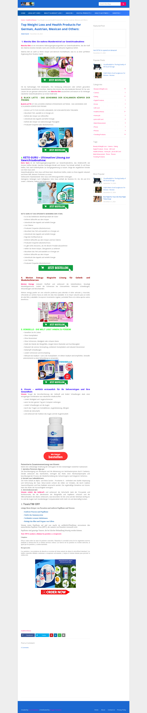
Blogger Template (56, 710)
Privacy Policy (121, 710)
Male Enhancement (110, 123)
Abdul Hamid (25, 34)
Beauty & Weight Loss (110, 89)
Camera (110, 93)
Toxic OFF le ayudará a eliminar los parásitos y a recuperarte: (41, 534)
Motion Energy (28, 284)
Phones (110, 131)
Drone (110, 104)
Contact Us (111, 710)
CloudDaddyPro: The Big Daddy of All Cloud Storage (114, 65)
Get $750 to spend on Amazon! (105, 50)
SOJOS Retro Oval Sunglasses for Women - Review (114, 74)
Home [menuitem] (23, 13)
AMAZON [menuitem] (69, 13)
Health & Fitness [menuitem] (101, 13)
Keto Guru (25, 163)
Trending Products (110, 134)
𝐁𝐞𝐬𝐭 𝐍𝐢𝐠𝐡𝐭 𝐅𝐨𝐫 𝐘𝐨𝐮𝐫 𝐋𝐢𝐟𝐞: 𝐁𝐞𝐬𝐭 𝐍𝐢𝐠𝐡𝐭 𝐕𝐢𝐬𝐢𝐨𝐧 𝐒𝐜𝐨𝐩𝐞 (114, 198)
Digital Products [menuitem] (84, 13)
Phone (110, 127)
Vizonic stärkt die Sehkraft (33, 492)
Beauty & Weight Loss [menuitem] (53, 13)
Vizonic (24, 394)
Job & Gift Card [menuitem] (34, 13)
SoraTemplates (34, 710)
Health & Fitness (31, 20)
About (103, 710)
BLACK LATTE (26, 104)
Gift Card (110, 108)
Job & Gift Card (110, 119)
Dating (110, 96)
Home (23, 20)
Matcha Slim (26, 45)
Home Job (110, 115)
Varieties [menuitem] (116, 13)
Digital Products (110, 100)
